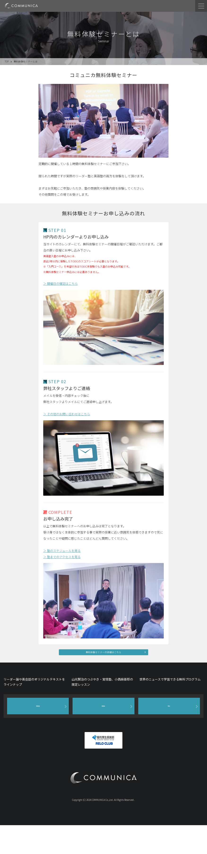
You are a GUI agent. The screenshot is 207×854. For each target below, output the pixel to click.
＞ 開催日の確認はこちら (60, 283)
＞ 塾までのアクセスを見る (62, 557)
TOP (7, 61)
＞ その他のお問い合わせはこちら (66, 414)
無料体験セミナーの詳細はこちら (103, 654)
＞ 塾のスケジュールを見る (62, 550)
